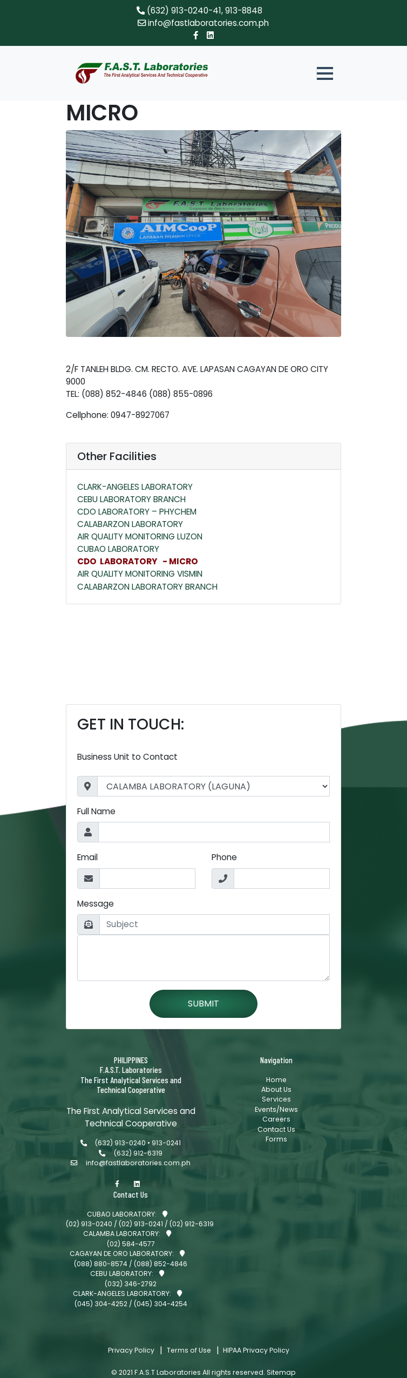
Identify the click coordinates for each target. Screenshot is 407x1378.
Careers (276, 1135)
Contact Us (276, 1145)
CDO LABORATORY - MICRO (137, 561)
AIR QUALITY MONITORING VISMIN (139, 573)
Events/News (276, 1125)
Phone (224, 862)
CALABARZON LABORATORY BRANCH (147, 586)
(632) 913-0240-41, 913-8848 (199, 10)
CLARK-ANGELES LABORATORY (135, 486)
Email (87, 862)
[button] (324, 73)
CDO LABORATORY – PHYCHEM (136, 511)
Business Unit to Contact (127, 762)
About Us (276, 1105)
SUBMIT (203, 1008)
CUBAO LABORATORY (118, 549)
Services (276, 1115)
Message (95, 908)
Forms (276, 1155)
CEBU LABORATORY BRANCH (131, 499)
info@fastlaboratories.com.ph (203, 23)
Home (276, 1095)
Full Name (96, 816)
